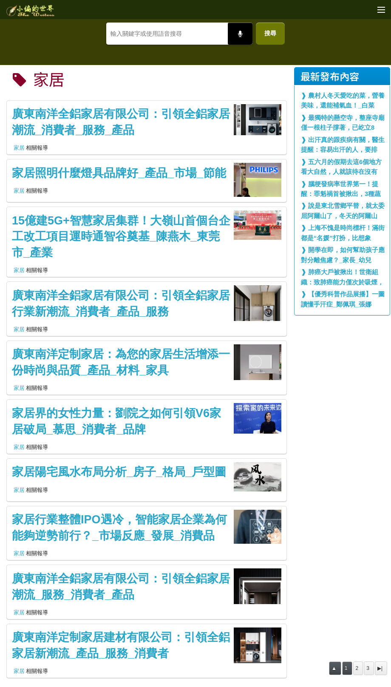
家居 (19, 148)
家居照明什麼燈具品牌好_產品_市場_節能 (119, 173)
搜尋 (270, 33)
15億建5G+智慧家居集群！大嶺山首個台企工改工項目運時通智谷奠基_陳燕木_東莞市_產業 (121, 236)
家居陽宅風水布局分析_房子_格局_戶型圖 (119, 472)
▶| (379, 668)
